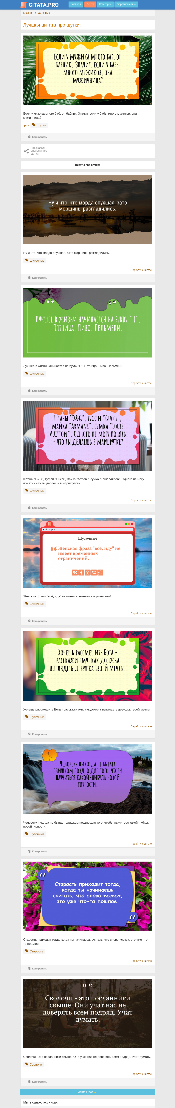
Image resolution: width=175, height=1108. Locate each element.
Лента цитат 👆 (87, 1091)
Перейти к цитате (141, 269)
